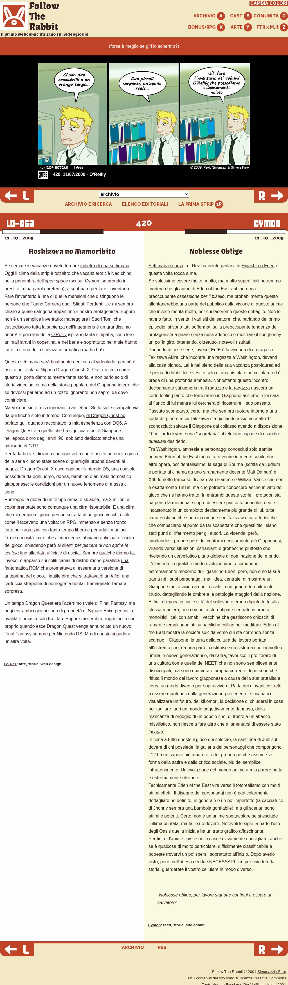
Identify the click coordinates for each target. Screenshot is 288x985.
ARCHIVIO (209, 16)
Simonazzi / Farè (271, 972)
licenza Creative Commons (263, 978)
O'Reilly (59, 334)
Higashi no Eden (258, 265)
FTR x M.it (272, 27)
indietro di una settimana (104, 265)
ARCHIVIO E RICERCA (88, 204)
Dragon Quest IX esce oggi (47, 469)
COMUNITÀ (270, 16)
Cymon (154, 925)
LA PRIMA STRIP (200, 204)
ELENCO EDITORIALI (145, 204)
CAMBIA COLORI (268, 3)
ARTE (241, 27)
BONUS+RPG (206, 27)
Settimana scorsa (165, 265)
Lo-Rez (10, 664)
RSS (162, 947)
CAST (241, 16)
